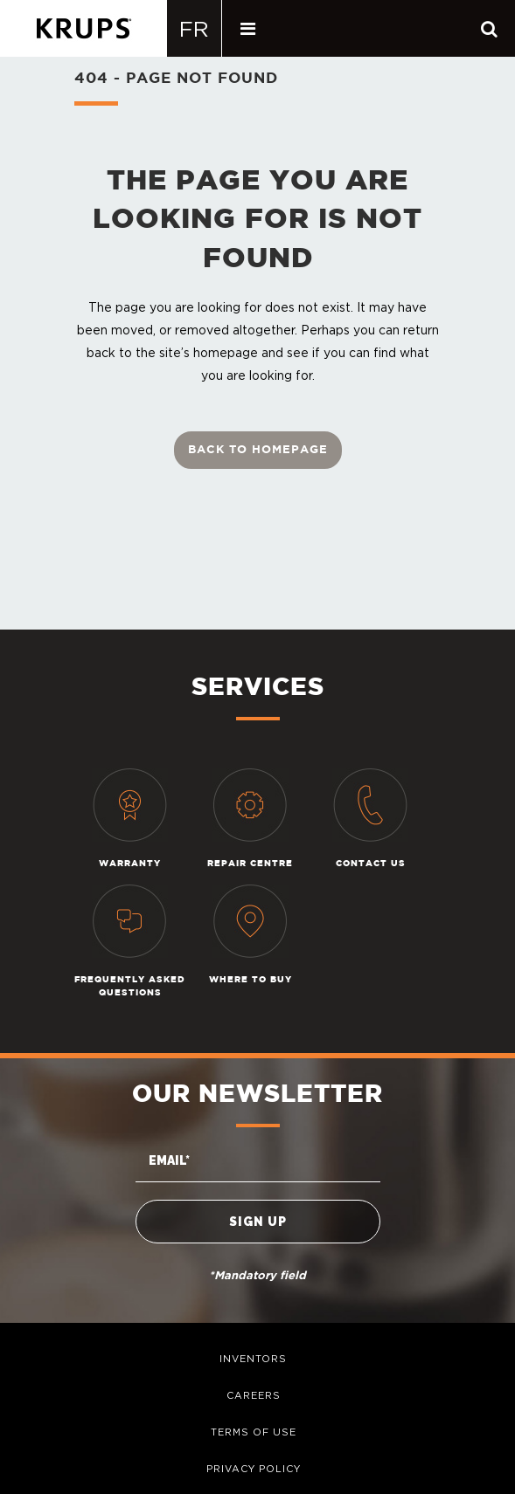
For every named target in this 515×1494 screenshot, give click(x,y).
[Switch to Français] (194, 28)
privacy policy (253, 1468)
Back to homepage (258, 450)
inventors (253, 1358)
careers (253, 1395)
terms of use (253, 1432)
